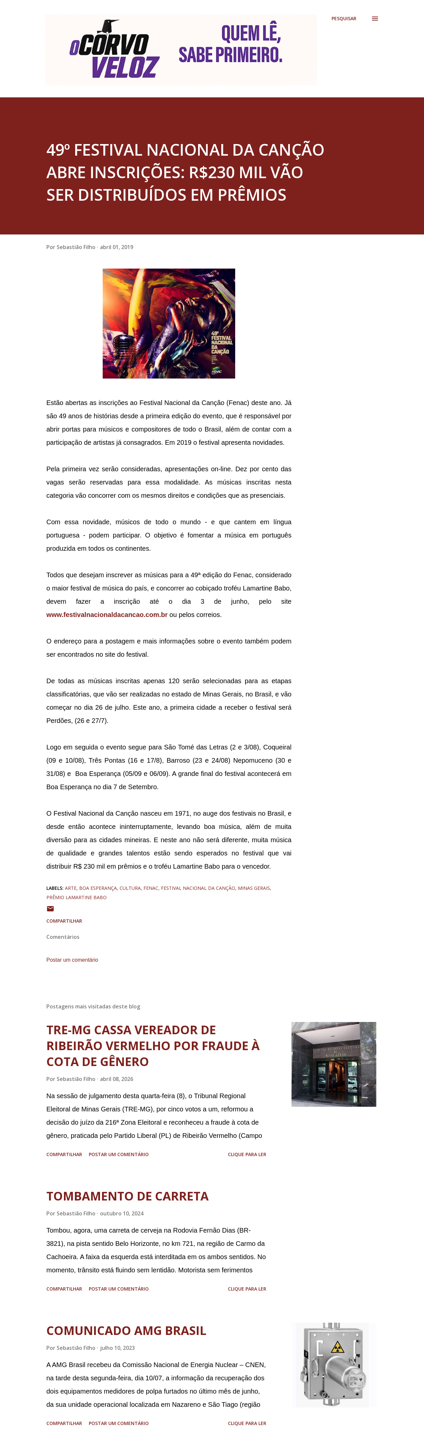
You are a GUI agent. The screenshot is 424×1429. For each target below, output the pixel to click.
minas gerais (254, 888)
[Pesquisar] (344, 19)
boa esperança (98, 888)
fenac (150, 888)
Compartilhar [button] (64, 921)
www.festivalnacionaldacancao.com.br (107, 614)
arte (71, 888)
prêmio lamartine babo (76, 897)
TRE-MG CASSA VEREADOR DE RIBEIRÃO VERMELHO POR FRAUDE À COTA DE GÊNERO (153, 1046)
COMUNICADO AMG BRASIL (126, 1330)
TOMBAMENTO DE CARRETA (127, 1196)
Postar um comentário (72, 960)
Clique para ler (247, 1154)
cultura (130, 888)
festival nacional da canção (198, 888)
